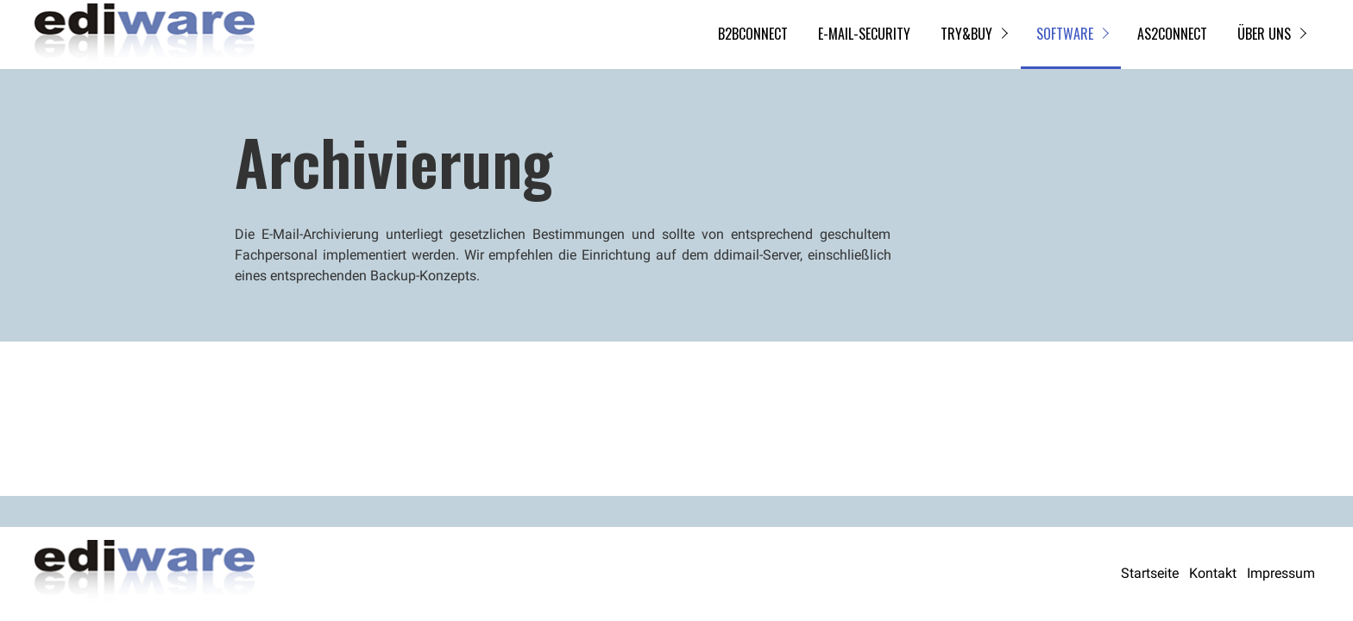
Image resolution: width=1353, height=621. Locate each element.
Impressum (1281, 573)
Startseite (1150, 573)
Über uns (1264, 33)
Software (1064, 33)
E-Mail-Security (864, 33)
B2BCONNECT (753, 33)
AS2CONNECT (1172, 33)
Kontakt (1213, 573)
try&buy (966, 33)
